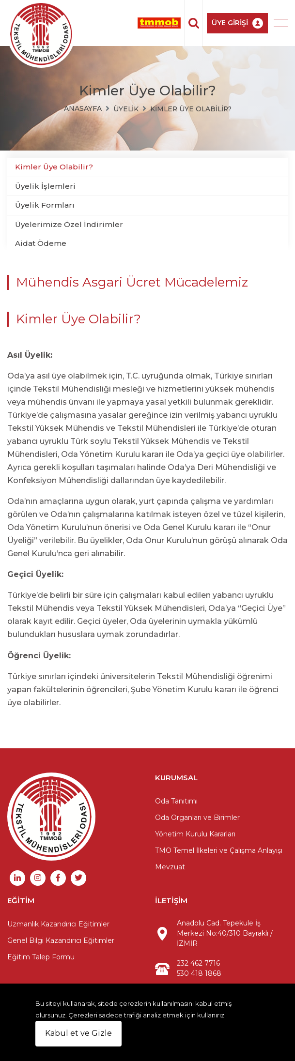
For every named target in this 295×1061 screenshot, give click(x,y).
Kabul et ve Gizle (78, 1033)
